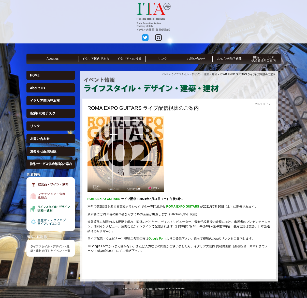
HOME (164, 74)
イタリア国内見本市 (95, 58)
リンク (162, 58)
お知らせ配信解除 (229, 58)
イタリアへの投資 (129, 58)
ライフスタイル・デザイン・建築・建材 (194, 74)
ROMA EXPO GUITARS (103, 199)
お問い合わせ (196, 58)
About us (53, 58)
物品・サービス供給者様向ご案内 (263, 58)
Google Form (157, 238)
